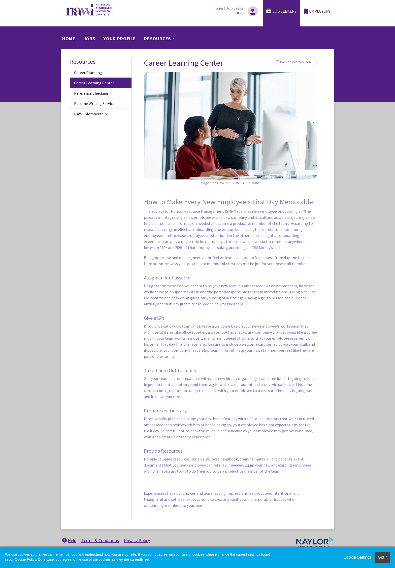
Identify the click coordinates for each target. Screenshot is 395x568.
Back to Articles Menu (294, 62)
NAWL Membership (90, 113)
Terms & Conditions (100, 540)
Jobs (89, 39)
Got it (382, 557)
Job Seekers (281, 11)
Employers (317, 11)
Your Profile (120, 39)
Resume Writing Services (95, 103)
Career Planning (88, 72)
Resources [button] (157, 39)
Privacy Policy (137, 540)
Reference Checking (91, 93)
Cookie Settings (357, 557)
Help (69, 540)
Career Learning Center (94, 82)
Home (68, 39)
